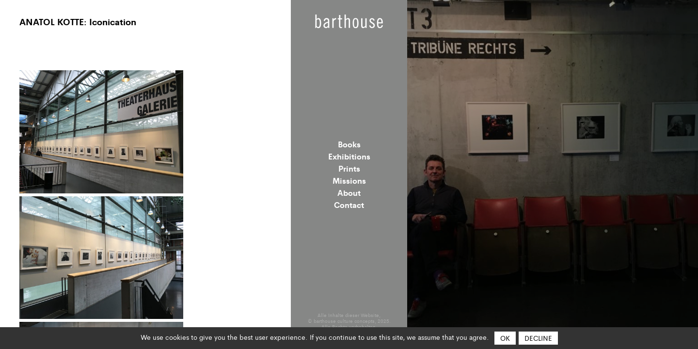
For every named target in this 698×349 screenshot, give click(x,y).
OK (505, 338)
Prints (349, 168)
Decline (538, 338)
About (349, 192)
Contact (349, 204)
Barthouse (349, 21)
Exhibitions (349, 156)
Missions (349, 180)
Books (349, 144)
